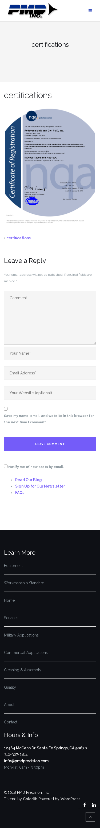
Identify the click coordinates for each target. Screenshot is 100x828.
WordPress (70, 799)
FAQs (19, 492)
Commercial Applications (26, 652)
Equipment (13, 566)
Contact (10, 722)
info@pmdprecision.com (26, 761)
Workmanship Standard (24, 583)
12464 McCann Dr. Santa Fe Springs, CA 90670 (45, 748)
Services (11, 618)
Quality (10, 687)
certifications (18, 238)
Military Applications (21, 635)
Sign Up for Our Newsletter (40, 486)
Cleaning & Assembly (22, 670)
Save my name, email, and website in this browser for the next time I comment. (49, 419)
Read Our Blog (28, 480)
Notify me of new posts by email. (36, 467)
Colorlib (30, 799)
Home (9, 600)
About (9, 705)
